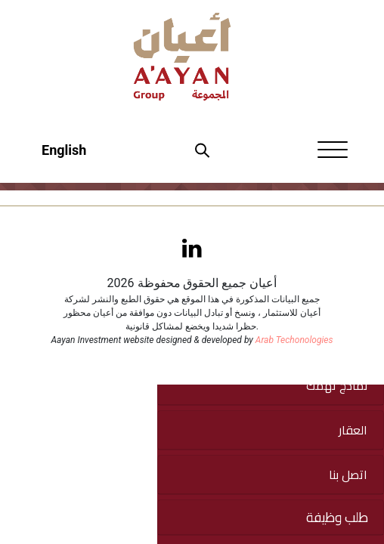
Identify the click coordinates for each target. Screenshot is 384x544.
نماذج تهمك (336, 385)
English (64, 150)
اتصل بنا (348, 474)
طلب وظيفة (337, 517)
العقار (353, 430)
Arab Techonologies (294, 340)
